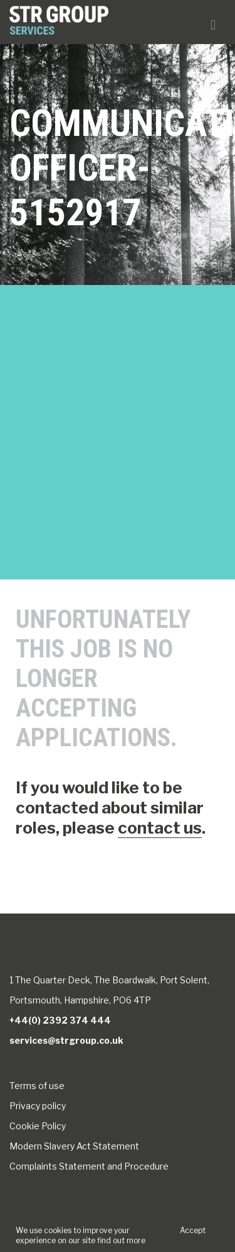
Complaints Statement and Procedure (89, 1166)
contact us (160, 827)
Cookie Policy (37, 1126)
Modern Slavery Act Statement (74, 1146)
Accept (193, 1230)
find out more (121, 1240)
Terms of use (37, 1085)
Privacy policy (37, 1105)
